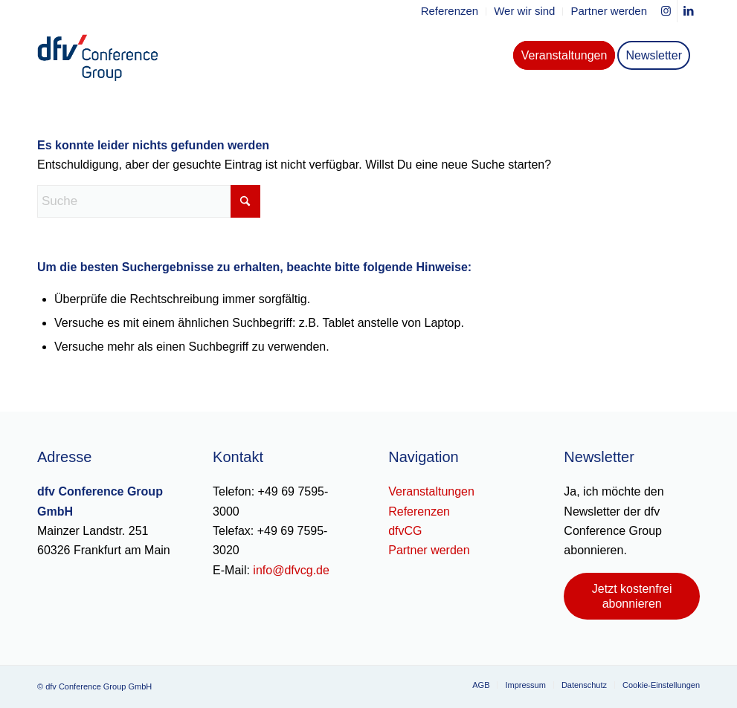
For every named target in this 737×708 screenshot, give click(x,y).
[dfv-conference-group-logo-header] (110, 55)
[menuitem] (450, 11)
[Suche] (148, 201)
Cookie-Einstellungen (661, 685)
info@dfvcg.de (291, 570)
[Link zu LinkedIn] (689, 11)
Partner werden (428, 550)
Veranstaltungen (431, 491)
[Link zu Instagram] (666, 11)
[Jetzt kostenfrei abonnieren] (632, 596)
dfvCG (405, 530)
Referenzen (419, 511)
